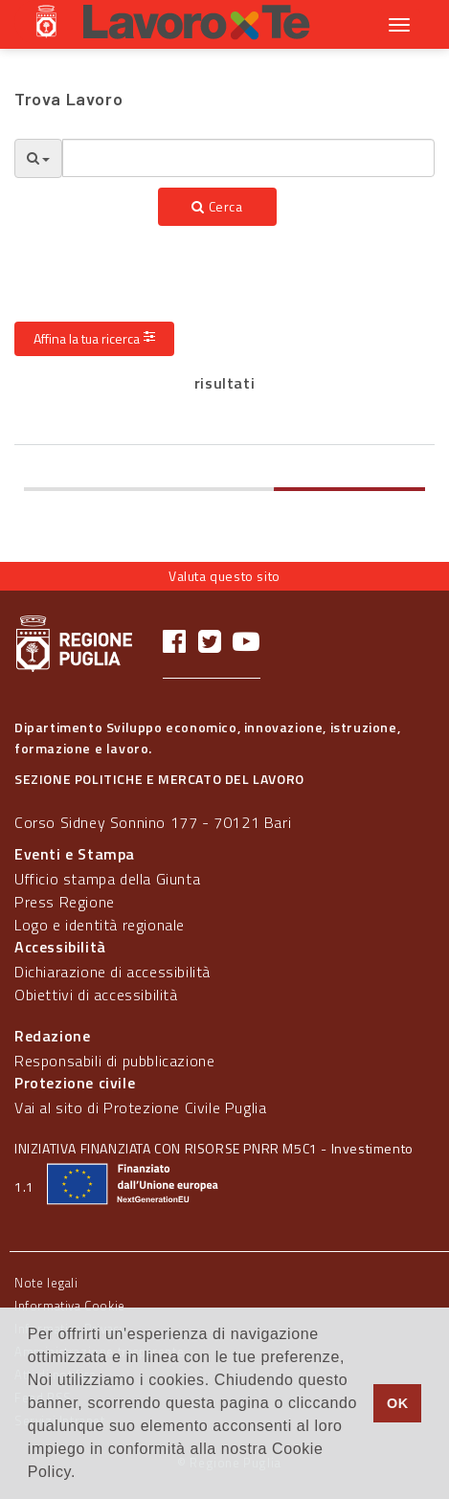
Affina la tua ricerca (94, 338)
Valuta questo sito (224, 576)
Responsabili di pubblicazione (114, 1060)
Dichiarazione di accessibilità (112, 971)
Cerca (216, 206)
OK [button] (398, 1403)
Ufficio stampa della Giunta (107, 878)
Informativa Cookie (69, 1305)
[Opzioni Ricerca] (38, 158)
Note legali (46, 1282)
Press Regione (64, 901)
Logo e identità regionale (99, 924)
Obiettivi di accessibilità (96, 994)
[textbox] (248, 158)
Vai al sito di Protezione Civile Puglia (140, 1107)
